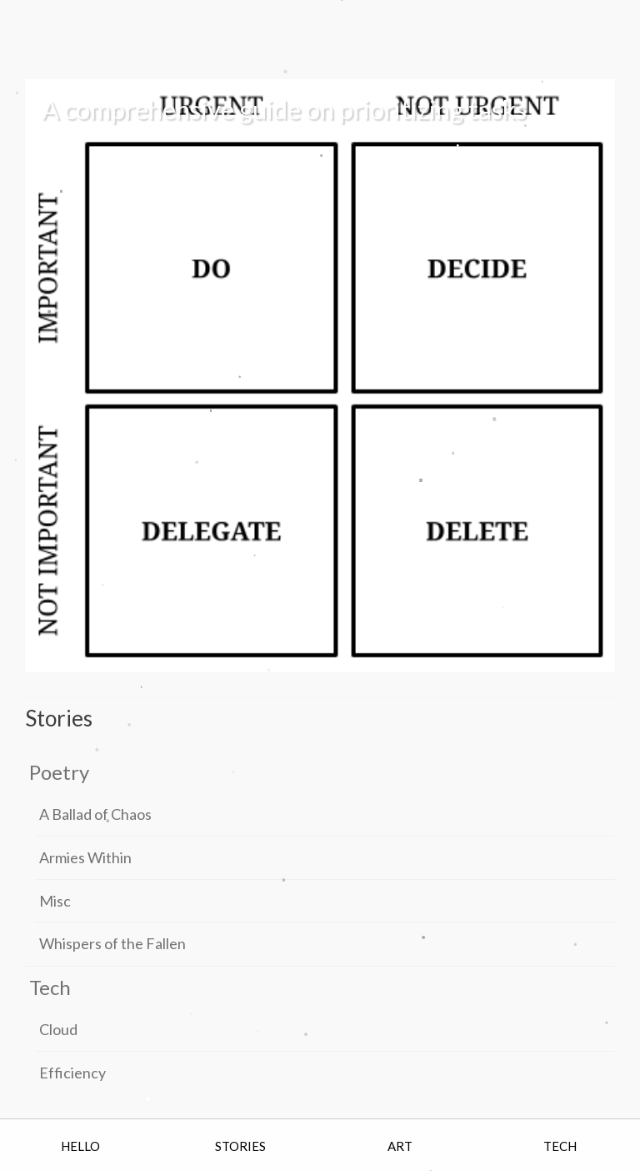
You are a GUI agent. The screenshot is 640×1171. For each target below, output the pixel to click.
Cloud (58, 1029)
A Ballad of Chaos (95, 814)
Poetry (59, 772)
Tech (50, 987)
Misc (55, 901)
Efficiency (72, 1072)
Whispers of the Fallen (112, 943)
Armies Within (85, 857)
